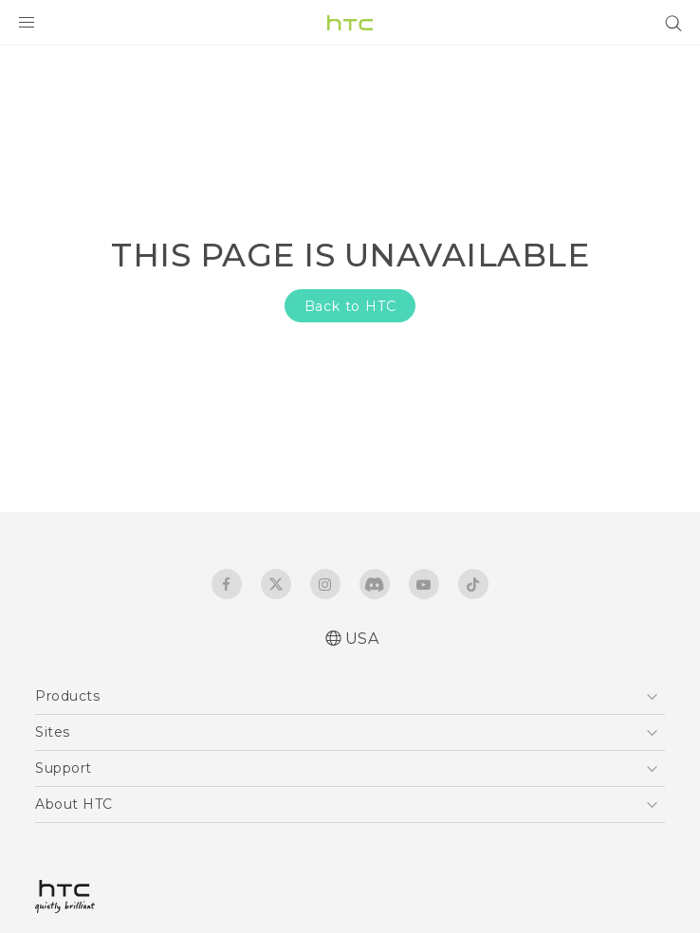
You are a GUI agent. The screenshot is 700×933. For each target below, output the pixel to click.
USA (362, 639)
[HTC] (350, 22)
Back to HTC (350, 306)
